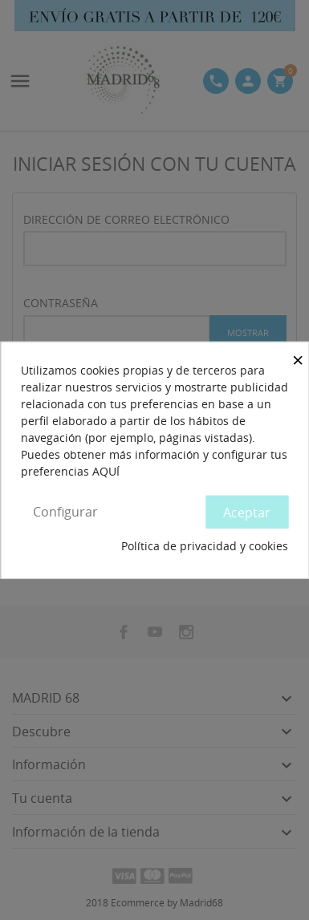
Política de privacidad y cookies (204, 545)
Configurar (65, 511)
